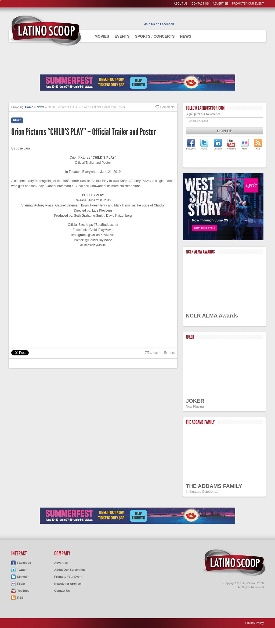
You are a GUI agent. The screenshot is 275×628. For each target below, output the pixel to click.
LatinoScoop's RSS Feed (258, 144)
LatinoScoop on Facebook (191, 144)
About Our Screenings (70, 569)
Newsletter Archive (67, 583)
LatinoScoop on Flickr (244, 144)
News (185, 36)
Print (171, 352)
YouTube (23, 590)
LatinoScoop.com (234, 562)
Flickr (21, 583)
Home (29, 107)
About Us (180, 3)
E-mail (154, 352)
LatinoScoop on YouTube (231, 144)
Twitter (22, 569)
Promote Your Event (248, 3)
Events (121, 36)
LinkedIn (23, 576)
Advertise (220, 3)
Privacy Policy (254, 623)
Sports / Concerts (155, 36)
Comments (167, 107)
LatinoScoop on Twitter (204, 144)
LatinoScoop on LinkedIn (217, 144)
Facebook (24, 562)
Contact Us (200, 3)
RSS (20, 597)
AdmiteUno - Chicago (45, 31)
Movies (102, 36)
